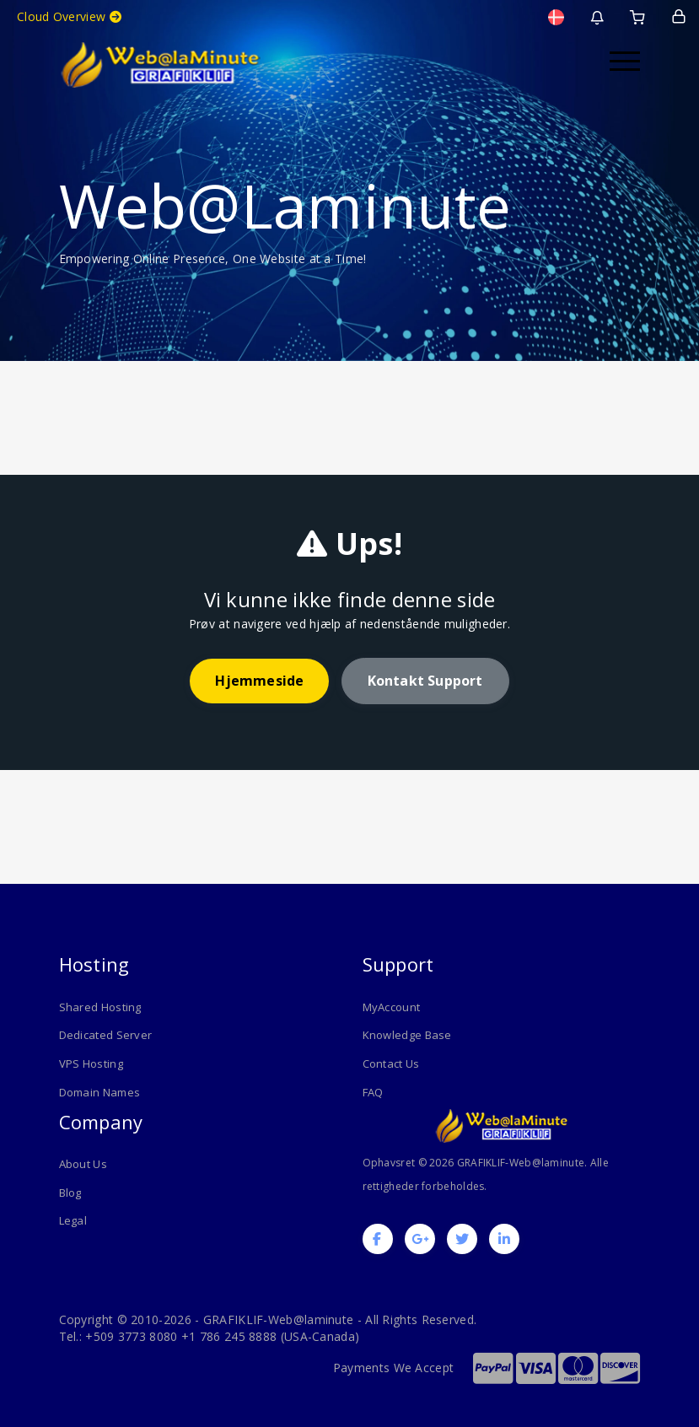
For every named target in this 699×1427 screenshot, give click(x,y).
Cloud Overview (69, 16)
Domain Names (100, 1092)
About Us (83, 1163)
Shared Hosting (100, 1007)
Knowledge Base (407, 1034)
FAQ (373, 1092)
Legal (73, 1220)
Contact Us (391, 1063)
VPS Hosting (91, 1063)
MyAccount (392, 1007)
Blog (70, 1191)
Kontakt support (425, 680)
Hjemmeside (259, 680)
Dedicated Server (106, 1034)
